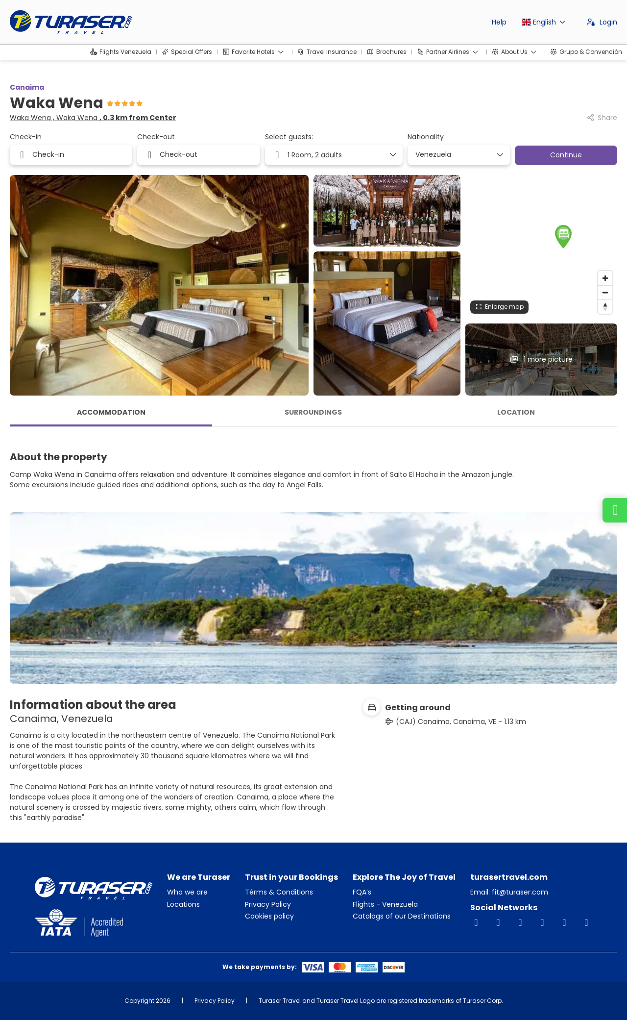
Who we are (187, 892)
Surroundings (313, 412)
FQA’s (362, 892)
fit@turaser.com (519, 892)
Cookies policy (269, 916)
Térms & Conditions (279, 892)
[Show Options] (499, 155)
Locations (183, 904)
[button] (541, 235)
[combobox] (455, 154)
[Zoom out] (605, 292)
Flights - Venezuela (385, 904)
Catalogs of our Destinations (402, 916)
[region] (541, 247)
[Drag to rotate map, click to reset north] (605, 306)
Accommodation (111, 412)
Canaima (27, 87)
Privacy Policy (268, 904)
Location (516, 412)
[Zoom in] (605, 278)
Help (499, 22)
